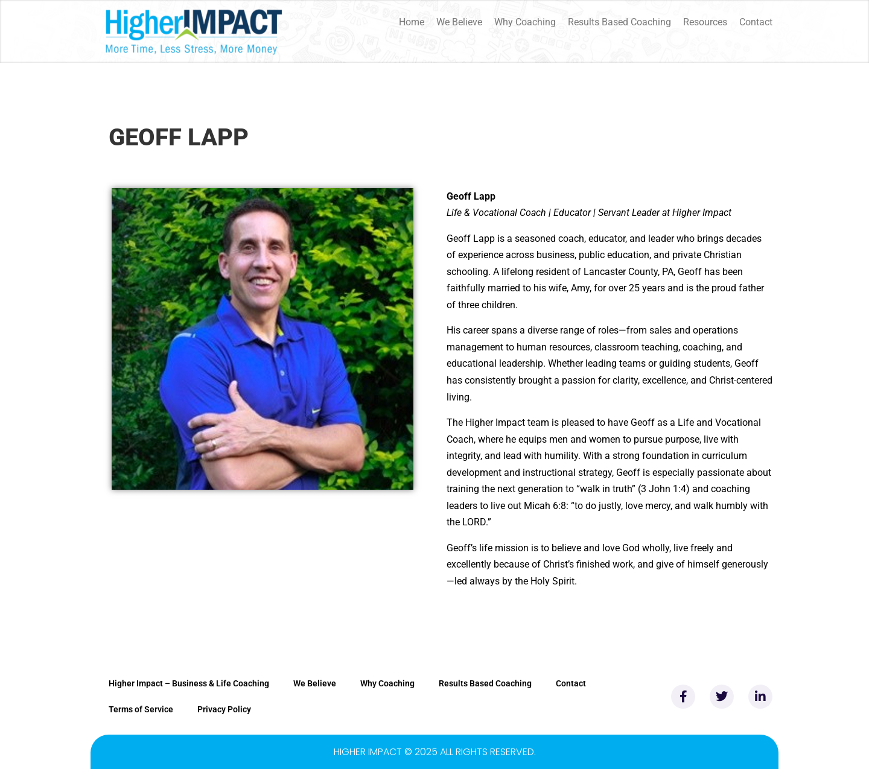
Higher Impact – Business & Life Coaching (189, 683)
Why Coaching (525, 22)
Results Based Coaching (619, 22)
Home (411, 22)
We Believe (459, 22)
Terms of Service (141, 709)
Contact (755, 22)
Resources (705, 22)
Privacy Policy (224, 709)
